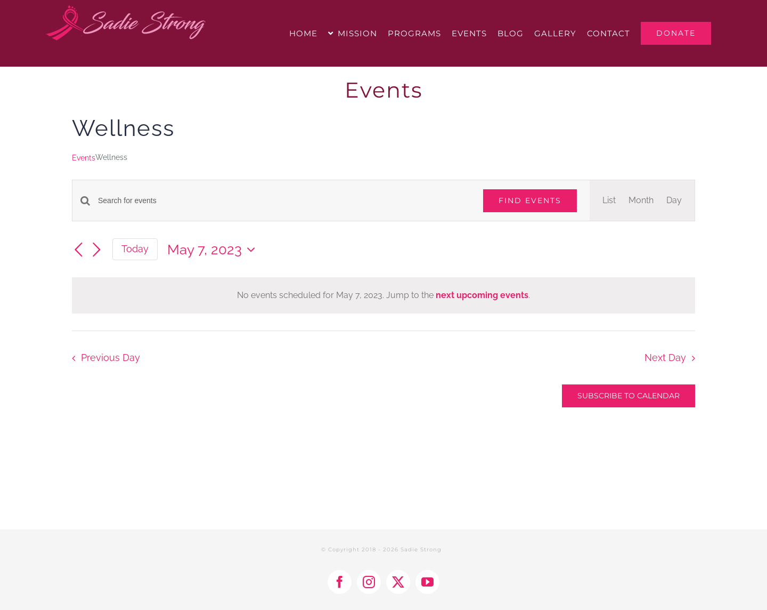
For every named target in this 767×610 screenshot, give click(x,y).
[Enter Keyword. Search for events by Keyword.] (284, 201)
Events (83, 158)
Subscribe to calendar (628, 395)
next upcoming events (482, 295)
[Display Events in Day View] (674, 200)
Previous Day (110, 357)
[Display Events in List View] (609, 200)
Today (135, 248)
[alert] (383, 295)
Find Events (530, 200)
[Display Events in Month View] (641, 200)
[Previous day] (78, 250)
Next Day (665, 357)
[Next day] (96, 250)
